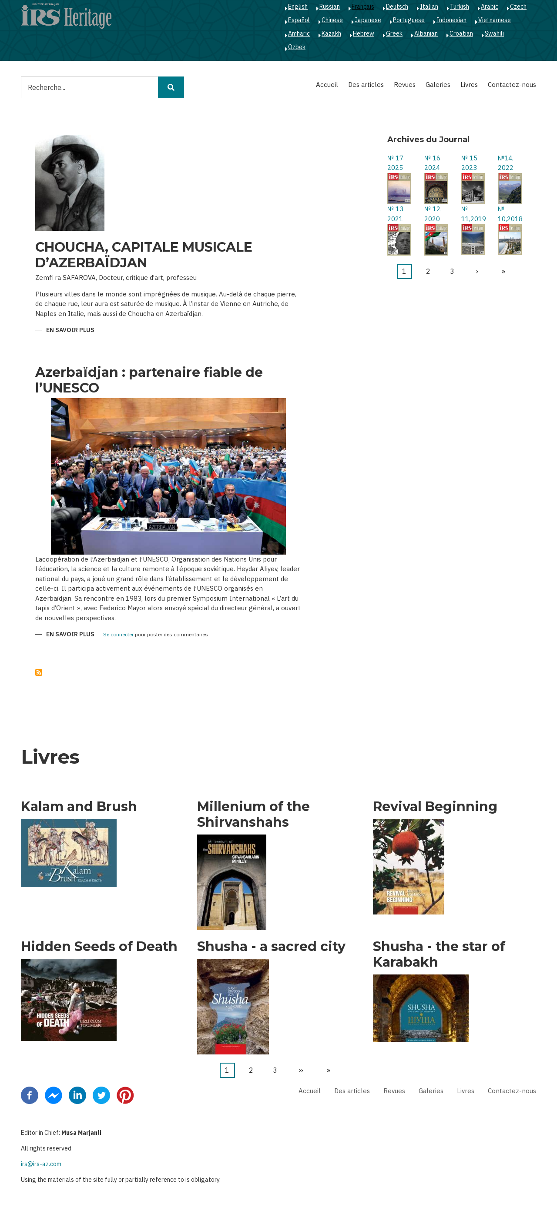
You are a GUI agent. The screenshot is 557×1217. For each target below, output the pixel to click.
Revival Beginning (435, 807)
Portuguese (409, 20)
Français (363, 6)
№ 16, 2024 (433, 163)
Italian (429, 6)
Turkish (459, 6)
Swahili (494, 33)
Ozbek (296, 47)
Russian (329, 6)
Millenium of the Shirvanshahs (253, 814)
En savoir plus (70, 330)
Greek (394, 33)
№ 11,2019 (473, 214)
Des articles (366, 84)
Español (299, 20)
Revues (405, 84)
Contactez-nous (512, 84)
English (298, 6)
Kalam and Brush (79, 807)
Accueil (327, 84)
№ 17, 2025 (396, 163)
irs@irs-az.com (41, 1164)
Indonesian (451, 20)
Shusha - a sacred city (271, 946)
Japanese (368, 20)
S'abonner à (38, 672)
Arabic (489, 6)
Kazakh (331, 33)
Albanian (426, 33)
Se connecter (118, 635)
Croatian (461, 33)
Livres (469, 84)
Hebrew (363, 33)
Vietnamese (494, 20)
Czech (518, 6)
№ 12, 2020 (433, 214)
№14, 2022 (505, 163)
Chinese (332, 20)
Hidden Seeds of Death (99, 946)
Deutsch (397, 6)
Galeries (438, 84)
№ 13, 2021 (396, 214)
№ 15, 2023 (470, 163)
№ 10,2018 (510, 214)
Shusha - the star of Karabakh (439, 954)
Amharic (299, 33)
